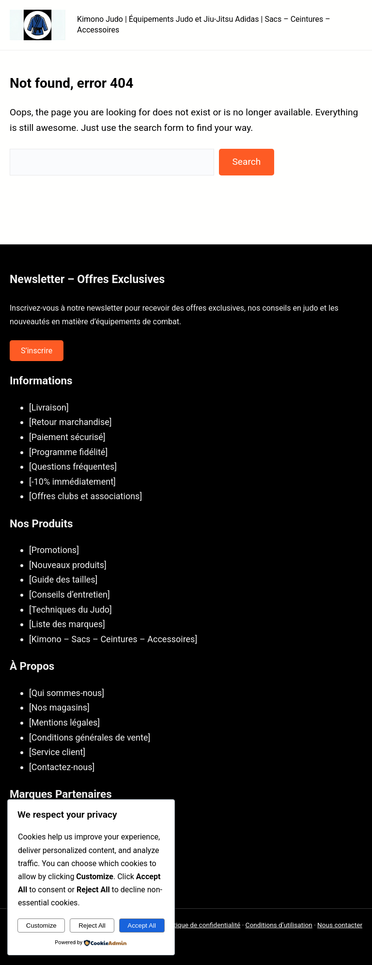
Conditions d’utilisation (279, 925)
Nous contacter (339, 925)
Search (246, 161)
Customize (41, 925)
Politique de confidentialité (201, 925)
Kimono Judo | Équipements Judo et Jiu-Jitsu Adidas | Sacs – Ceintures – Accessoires (203, 24)
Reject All (92, 925)
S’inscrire (36, 350)
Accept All (141, 925)
